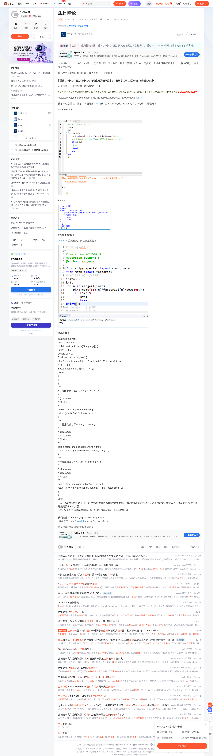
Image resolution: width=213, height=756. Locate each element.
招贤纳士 (91, 744)
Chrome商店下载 (123, 752)
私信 (42, 36)
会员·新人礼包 (164, 3)
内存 (14, 282)
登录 (149, 3)
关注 (79, 547)
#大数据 (73, 26)
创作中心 (187, 3)
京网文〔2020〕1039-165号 (126, 749)
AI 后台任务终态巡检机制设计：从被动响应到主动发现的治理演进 (30, 165)
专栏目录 (195, 547)
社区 (34, 3)
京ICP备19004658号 (107, 749)
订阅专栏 (192, 34)
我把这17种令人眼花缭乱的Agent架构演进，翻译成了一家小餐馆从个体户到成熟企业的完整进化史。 (31, 174)
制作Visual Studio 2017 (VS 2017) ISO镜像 (30, 74)
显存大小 (16, 276)
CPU (34, 276)
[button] (29, 333)
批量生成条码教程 (23, 81)
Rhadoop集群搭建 (27, 145)
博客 (20, 3)
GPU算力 (59, 2)
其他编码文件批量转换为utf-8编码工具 (30, 97)
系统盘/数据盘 (38, 282)
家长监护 (80, 752)
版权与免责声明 (148, 752)
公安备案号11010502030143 (86, 749)
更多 (71, 3)
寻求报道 (110, 744)
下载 (27, 3)
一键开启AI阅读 (31, 325)
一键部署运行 (191, 54)
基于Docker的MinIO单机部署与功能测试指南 (30, 184)
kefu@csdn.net (142, 744)
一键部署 (31, 290)
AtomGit (44, 3)
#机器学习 (83, 26)
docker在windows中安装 (26, 86)
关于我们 (81, 744)
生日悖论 (19, 90)
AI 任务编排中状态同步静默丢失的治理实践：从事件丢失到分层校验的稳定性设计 (30, 204)
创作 (202, 3)
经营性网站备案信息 (147, 749)
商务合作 (100, 744)
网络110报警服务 (91, 752)
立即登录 (182, 746)
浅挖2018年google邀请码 (23, 222)
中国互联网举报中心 (107, 752)
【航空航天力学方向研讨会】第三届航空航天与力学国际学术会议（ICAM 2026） (31, 193)
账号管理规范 (135, 752)
